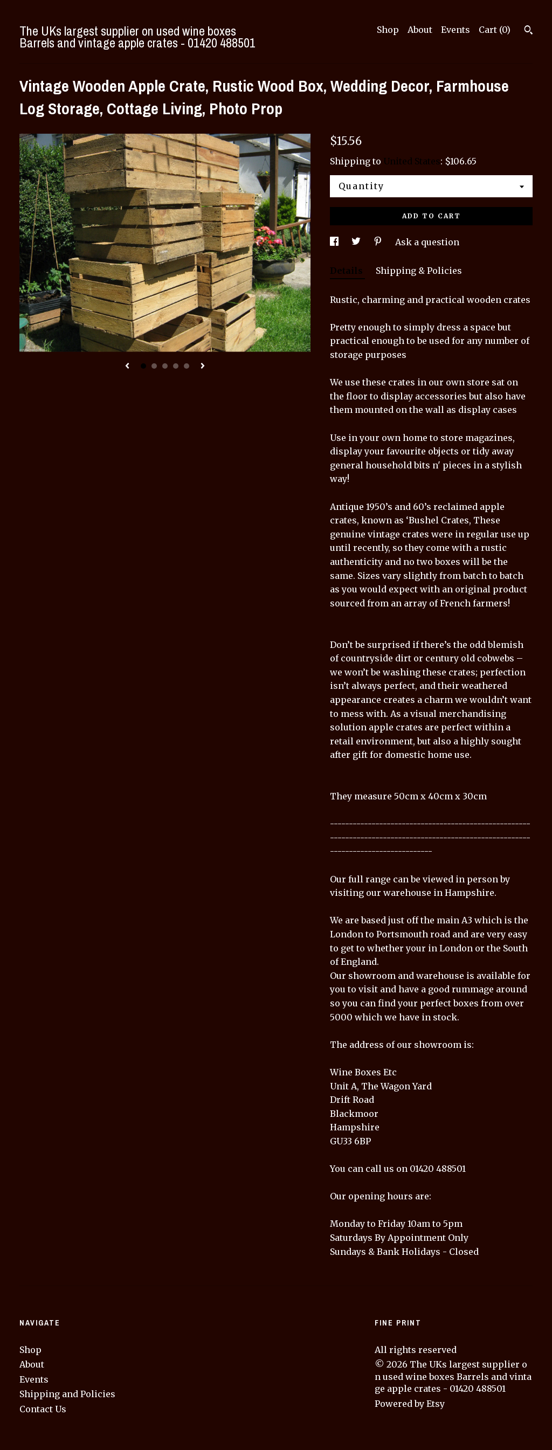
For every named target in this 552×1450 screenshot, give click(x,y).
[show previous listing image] (127, 366)
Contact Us (42, 1409)
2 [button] (154, 366)
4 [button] (175, 366)
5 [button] (186, 366)
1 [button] (143, 366)
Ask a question (427, 242)
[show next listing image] (202, 366)
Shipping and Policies (67, 1394)
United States (411, 161)
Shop (388, 29)
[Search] (529, 31)
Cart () (494, 29)
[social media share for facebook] (335, 242)
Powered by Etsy (410, 1403)
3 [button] (165, 366)
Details (347, 270)
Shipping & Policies (419, 270)
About (420, 29)
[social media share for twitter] (357, 242)
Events (455, 29)
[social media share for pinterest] (379, 242)
